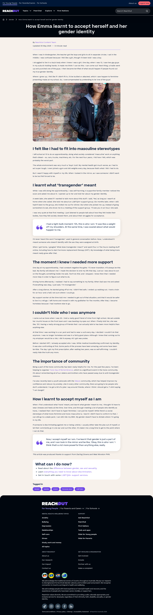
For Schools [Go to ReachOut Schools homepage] (42, 3)
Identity (46, 489)
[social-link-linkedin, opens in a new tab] (71, 606)
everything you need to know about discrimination (67, 472)
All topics (46, 547)
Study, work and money (51, 543)
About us (133, 3)
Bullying (45, 522)
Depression (46, 526)
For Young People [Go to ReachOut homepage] (10, 3)
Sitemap (69, 612)
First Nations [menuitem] (63, 11)
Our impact (46, 564)
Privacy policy (61, 612)
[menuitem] (26, 10)
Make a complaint (85, 568)
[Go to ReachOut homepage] (11, 11)
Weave (77, 381)
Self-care (45, 534)
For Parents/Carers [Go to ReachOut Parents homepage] (27, 3)
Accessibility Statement (81, 612)
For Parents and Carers (72, 508)
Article (55, 489)
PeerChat (82, 522)
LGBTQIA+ (80, 489)
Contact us (46, 568)
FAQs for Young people (87, 534)
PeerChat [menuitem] (37, 11)
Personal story (67, 489)
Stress (44, 538)
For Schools (93, 508)
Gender (11, 19)
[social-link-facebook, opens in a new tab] (64, 606)
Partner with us (84, 564)
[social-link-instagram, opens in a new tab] (51, 606)
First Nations (83, 526)
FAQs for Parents (85, 538)
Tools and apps (84, 530)
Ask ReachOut (84, 518)
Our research (47, 560)
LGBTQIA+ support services (74, 475)
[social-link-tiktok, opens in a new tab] (44, 606)
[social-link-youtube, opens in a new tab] (58, 606)
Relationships (47, 530)
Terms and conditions (48, 612)
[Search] (147, 11)
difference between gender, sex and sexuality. (75, 468)
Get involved (83, 556)
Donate (81, 560)
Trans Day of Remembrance (61, 370)
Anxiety (45, 518)
